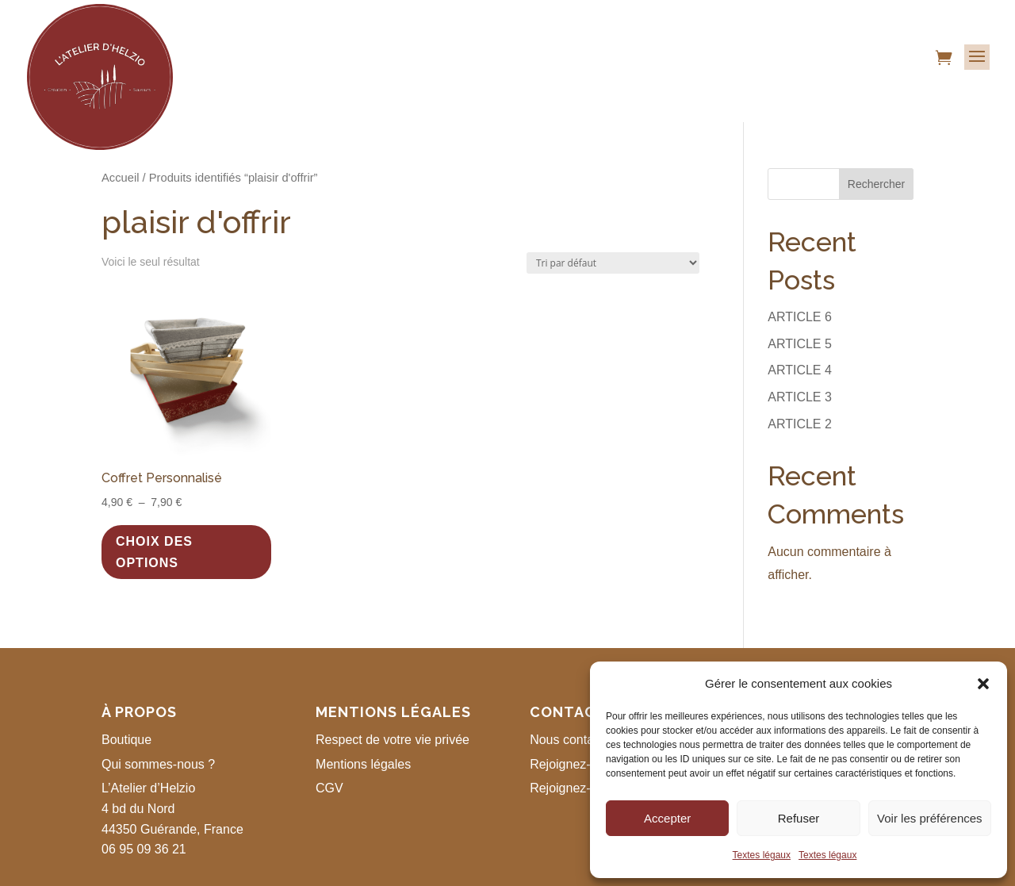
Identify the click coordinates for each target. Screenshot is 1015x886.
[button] (983, 684)
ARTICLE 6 (800, 317)
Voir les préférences (929, 818)
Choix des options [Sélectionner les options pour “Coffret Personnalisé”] (154, 552)
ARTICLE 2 (800, 424)
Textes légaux (762, 855)
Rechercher (876, 184)
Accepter (667, 818)
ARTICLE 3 (800, 397)
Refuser (799, 818)
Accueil (120, 177)
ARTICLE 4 (800, 370)
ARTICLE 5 (800, 344)
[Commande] (613, 263)
